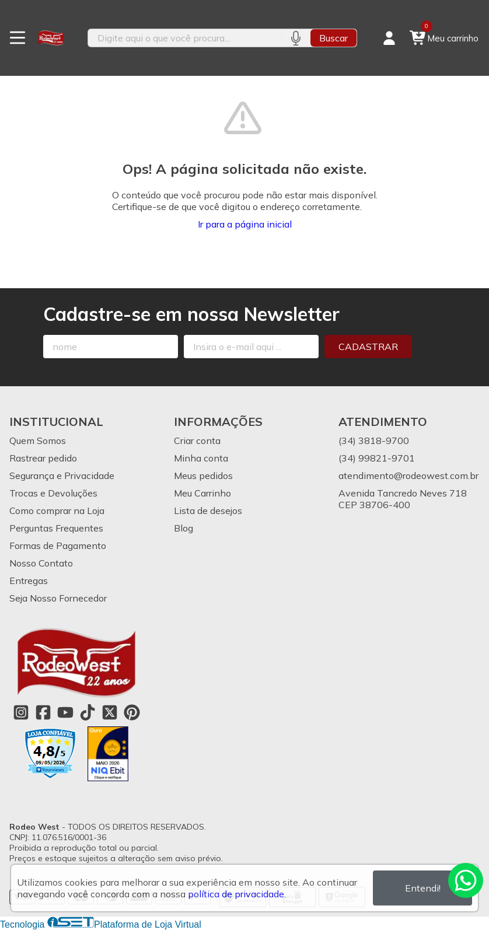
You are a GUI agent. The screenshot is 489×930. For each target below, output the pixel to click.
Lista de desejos (208, 510)
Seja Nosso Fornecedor (58, 598)
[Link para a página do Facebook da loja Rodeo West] (43, 712)
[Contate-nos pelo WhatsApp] (465, 880)
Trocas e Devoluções (53, 493)
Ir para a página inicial (245, 224)
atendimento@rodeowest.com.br (408, 475)
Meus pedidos (203, 475)
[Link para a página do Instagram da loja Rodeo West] (21, 712)
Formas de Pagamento (57, 545)
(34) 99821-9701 (376, 458)
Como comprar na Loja (56, 510)
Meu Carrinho (202, 493)
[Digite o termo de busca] (184, 38)
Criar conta (197, 440)
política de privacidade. (237, 894)
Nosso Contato (41, 563)
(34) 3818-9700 (373, 440)
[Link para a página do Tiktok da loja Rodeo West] (87, 712)
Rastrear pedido (43, 458)
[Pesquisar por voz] (295, 38)
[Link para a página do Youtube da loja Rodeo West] (65, 712)
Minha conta (201, 458)
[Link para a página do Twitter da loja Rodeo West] (110, 712)
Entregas (28, 580)
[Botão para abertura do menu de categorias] (17, 38)
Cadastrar (368, 346)
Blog (183, 528)
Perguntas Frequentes (56, 528)
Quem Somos (37, 440)
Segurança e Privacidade (61, 475)
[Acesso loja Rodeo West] (389, 38)
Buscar (333, 38)
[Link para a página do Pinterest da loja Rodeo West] (132, 712)
